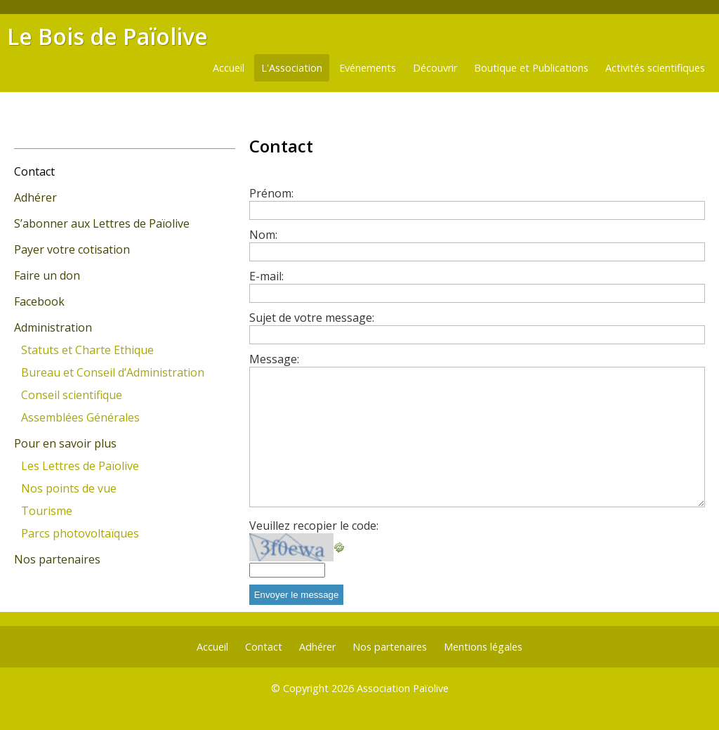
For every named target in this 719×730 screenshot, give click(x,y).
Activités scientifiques (655, 67)
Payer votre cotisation (72, 249)
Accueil (228, 67)
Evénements (367, 67)
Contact (34, 171)
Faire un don (47, 275)
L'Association (291, 67)
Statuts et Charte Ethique (87, 350)
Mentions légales (483, 646)
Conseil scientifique (71, 395)
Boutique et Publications (531, 67)
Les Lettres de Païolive (80, 466)
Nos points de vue (69, 488)
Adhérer (35, 197)
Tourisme (46, 511)
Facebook (39, 301)
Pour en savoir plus (65, 443)
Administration (53, 327)
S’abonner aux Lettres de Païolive (102, 223)
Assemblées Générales (80, 417)
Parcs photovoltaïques (80, 533)
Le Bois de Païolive (107, 36)
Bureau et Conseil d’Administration (112, 372)
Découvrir (435, 67)
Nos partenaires (57, 559)
